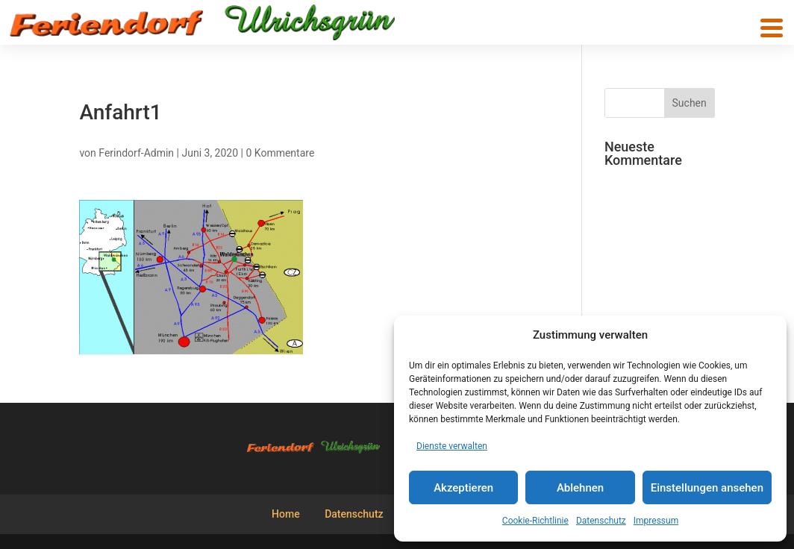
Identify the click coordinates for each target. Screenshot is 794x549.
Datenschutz (601, 520)
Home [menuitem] (286, 514)
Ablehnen (580, 488)
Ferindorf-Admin (136, 153)
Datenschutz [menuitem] (354, 514)
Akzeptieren (463, 488)
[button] (772, 28)
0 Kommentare (280, 153)
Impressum (656, 520)
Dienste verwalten (451, 446)
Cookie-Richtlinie (535, 520)
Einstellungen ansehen (707, 488)
